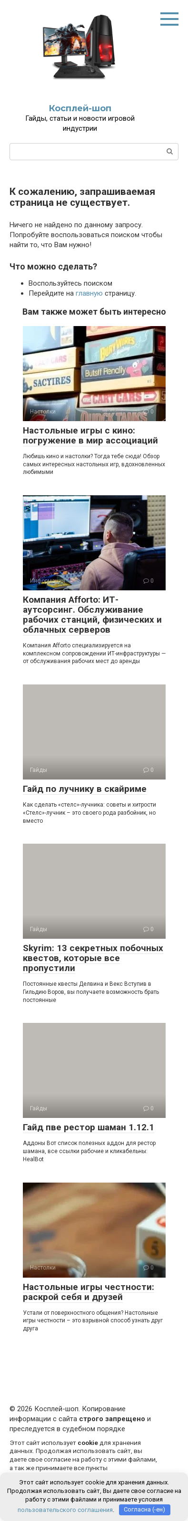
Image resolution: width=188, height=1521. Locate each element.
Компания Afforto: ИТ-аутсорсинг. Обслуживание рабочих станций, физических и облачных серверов (92, 614)
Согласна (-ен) (144, 1509)
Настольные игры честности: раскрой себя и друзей (88, 1291)
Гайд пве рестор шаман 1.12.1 (88, 1127)
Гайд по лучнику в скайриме (85, 788)
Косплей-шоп (80, 108)
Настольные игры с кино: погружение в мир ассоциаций (90, 435)
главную (89, 293)
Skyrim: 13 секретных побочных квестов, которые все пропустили (93, 958)
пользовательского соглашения (65, 1509)
